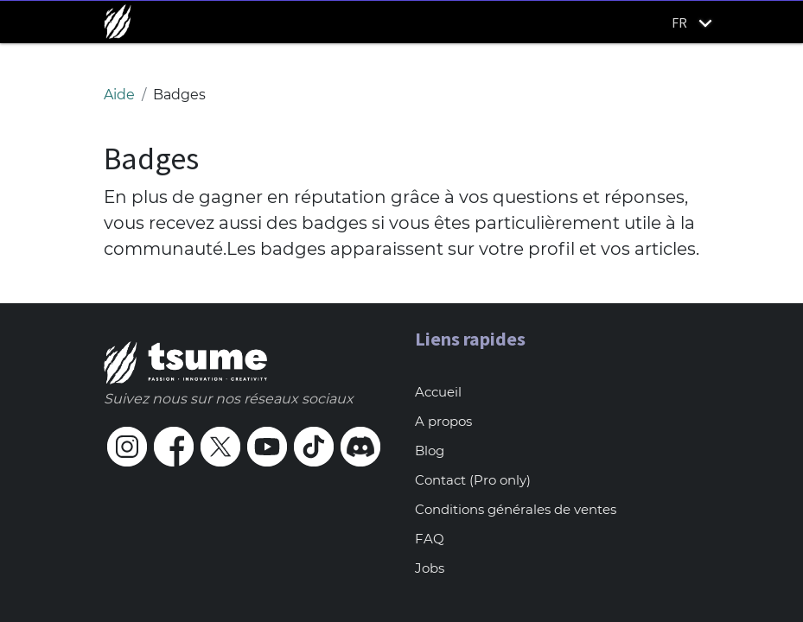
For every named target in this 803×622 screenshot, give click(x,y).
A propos (443, 421)
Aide (119, 94)
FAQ (429, 538)
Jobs (429, 568)
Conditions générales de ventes (515, 509)
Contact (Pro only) (473, 480)
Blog (429, 450)
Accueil (438, 392)
